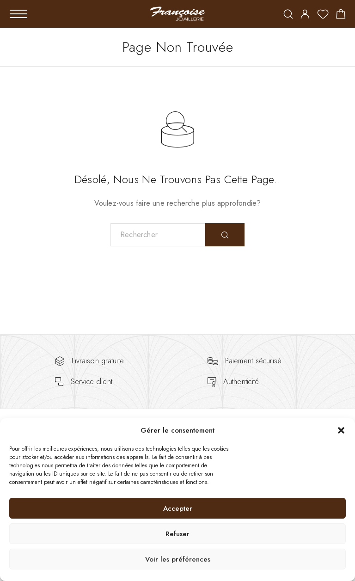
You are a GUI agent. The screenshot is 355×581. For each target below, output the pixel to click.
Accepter (177, 508)
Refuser (177, 534)
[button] (341, 430)
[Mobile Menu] (18, 14)
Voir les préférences (177, 559)
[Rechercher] (288, 15)
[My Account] (305, 15)
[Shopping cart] (341, 16)
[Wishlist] (323, 16)
